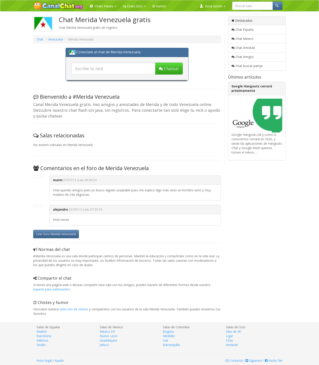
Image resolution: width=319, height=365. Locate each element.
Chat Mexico (242, 38)
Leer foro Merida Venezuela (56, 234)
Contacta (234, 360)
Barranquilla (171, 345)
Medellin (169, 336)
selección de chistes (74, 309)
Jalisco (104, 345)
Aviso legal (44, 360)
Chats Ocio (134, 6)
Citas (229, 340)
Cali (165, 340)
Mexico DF (107, 331)
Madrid (42, 331)
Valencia (42, 340)
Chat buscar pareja (247, 66)
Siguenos (253, 360)
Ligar (229, 336)
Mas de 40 (233, 331)
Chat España (242, 29)
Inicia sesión (213, 6)
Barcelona (44, 336)
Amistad (232, 345)
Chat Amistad (243, 48)
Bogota (168, 331)
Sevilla (41, 345)
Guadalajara (108, 340)
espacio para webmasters (51, 289)
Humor (159, 6)
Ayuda (59, 360)
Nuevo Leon (108, 336)
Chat (40, 39)
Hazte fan (273, 360)
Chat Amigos (242, 57)
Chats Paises (103, 6)
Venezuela (55, 39)
